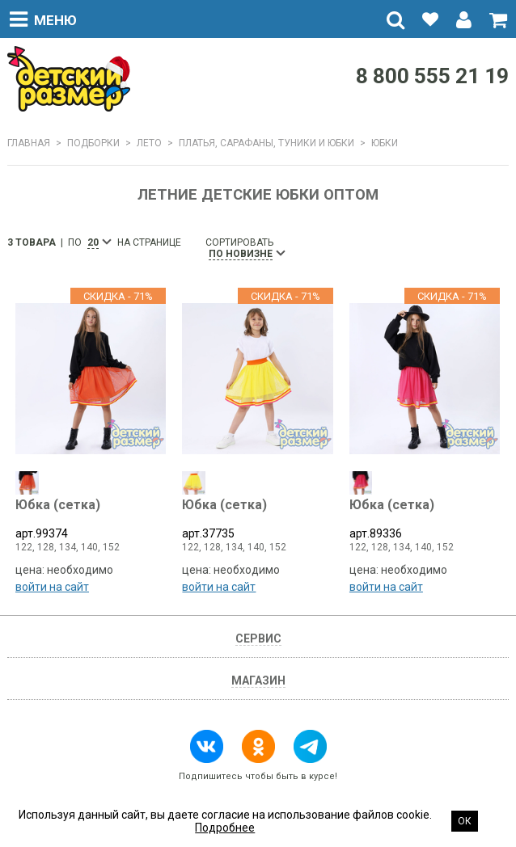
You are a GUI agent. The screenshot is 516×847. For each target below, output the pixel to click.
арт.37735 (257, 519)
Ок (465, 821)
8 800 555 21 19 (432, 76)
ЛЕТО (149, 143)
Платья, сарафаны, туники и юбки (266, 143)
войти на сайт (52, 586)
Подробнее (225, 827)
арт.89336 (424, 519)
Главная (28, 143)
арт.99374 (90, 519)
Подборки (93, 143)
